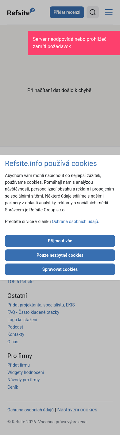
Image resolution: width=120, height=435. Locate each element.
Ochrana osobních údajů (75, 221)
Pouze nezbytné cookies (60, 255)
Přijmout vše (60, 240)
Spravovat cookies (60, 269)
